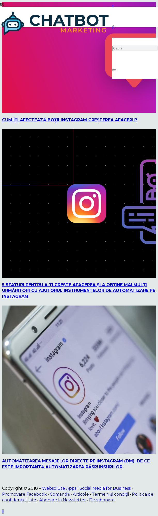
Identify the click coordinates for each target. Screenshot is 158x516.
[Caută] (135, 48)
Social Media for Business (105, 488)
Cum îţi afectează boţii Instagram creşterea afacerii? (69, 119)
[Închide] (114, 70)
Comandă (60, 494)
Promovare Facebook (24, 494)
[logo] (56, 35)
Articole (81, 494)
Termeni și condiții (110, 494)
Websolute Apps (59, 488)
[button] (113, 27)
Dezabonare (102, 499)
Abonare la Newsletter (62, 499)
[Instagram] (113, 6)
